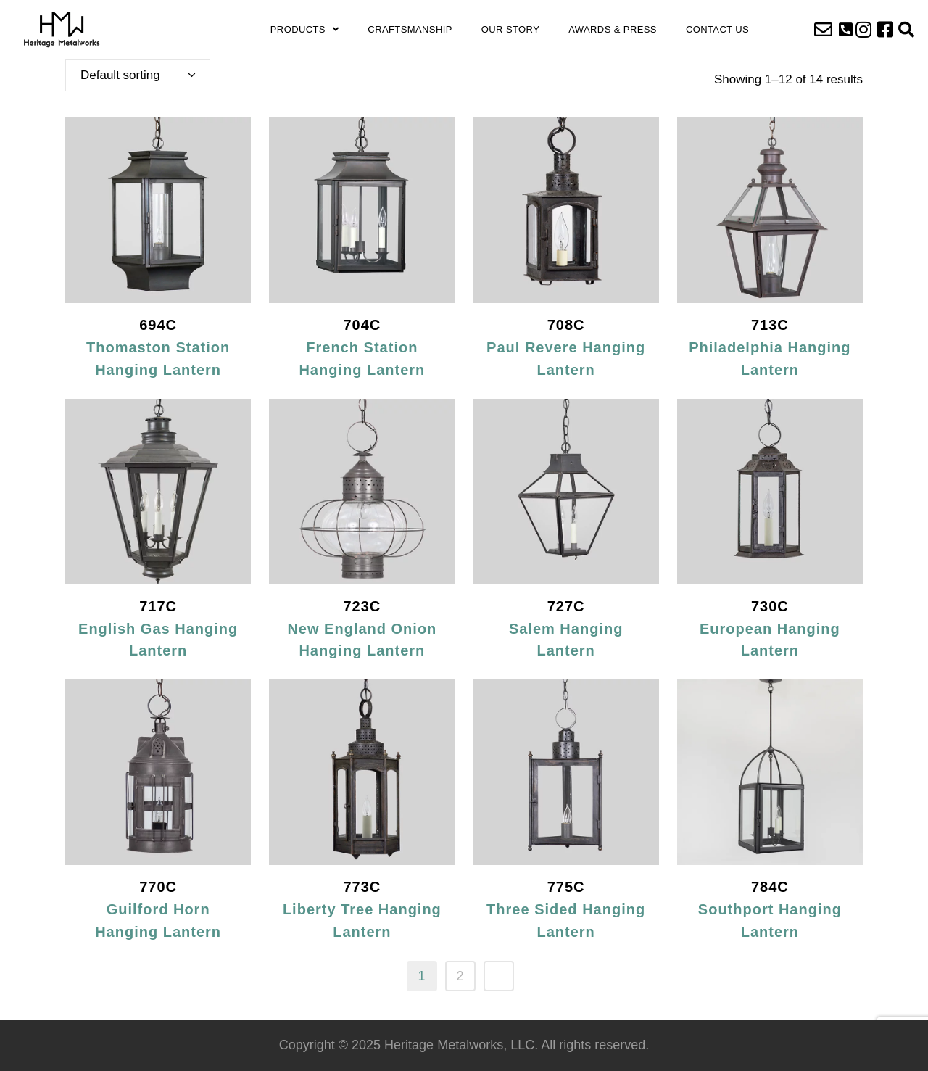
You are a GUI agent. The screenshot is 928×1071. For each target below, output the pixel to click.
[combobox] (137, 75)
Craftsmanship (410, 29)
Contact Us (717, 29)
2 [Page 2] (459, 976)
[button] (846, 30)
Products (304, 29)
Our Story (510, 29)
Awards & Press (612, 29)
